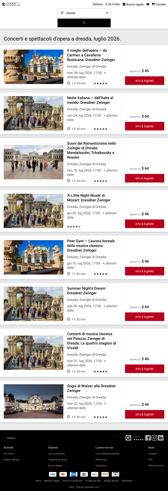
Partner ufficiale (12, 459)
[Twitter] (154, 439)
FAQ (150, 459)
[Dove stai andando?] (85, 12)
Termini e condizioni (72, 480)
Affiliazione (101, 459)
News (38, 480)
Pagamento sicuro (57, 459)
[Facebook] (128, 437)
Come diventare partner (107, 453)
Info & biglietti (144, 80)
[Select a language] (63, 438)
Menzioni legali (51, 480)
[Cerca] (84, 23)
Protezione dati (93, 480)
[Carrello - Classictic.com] (159, 4)
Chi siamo (9, 453)
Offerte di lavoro (156, 465)
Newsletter (127, 480)
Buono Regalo (55, 465)
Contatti (152, 453)
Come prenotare (56, 453)
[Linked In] (161, 439)
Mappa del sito (111, 480)
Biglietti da (135, 71)
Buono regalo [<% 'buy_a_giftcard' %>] (133, 4)
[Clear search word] (106, 12)
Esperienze (101, 465)
